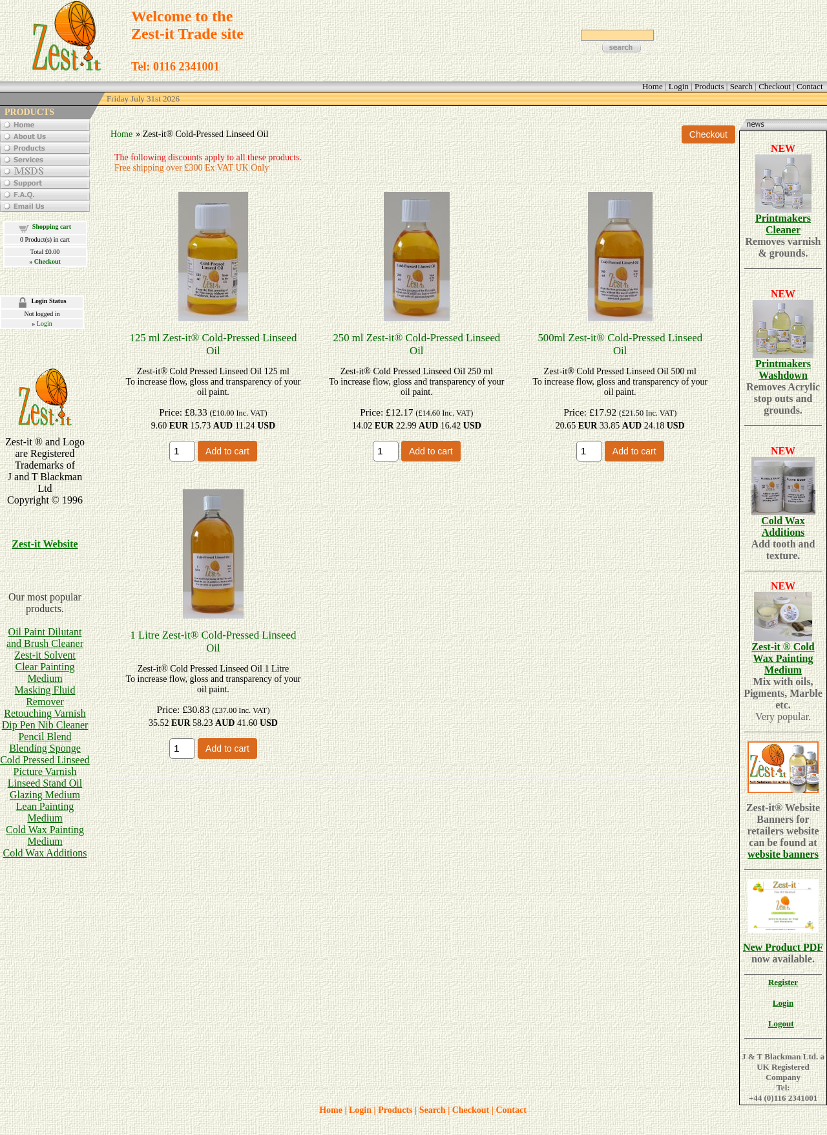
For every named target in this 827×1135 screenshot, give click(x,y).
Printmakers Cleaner (783, 224)
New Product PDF (783, 947)
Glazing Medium (45, 794)
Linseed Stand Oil (45, 783)
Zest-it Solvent (45, 655)
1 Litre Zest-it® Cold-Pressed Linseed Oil (213, 641)
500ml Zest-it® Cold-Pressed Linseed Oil (620, 344)
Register (783, 982)
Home (121, 134)
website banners (783, 854)
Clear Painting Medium (45, 672)
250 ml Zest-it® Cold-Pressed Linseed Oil (416, 344)
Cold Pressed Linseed (45, 759)
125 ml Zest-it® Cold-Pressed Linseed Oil (213, 344)
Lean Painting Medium (45, 812)
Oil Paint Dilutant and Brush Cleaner (44, 637)
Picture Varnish (45, 771)
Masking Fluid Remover (45, 695)
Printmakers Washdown (783, 369)
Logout (781, 1023)
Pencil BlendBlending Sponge (45, 742)
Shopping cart (51, 226)
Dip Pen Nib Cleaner (45, 724)
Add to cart (227, 451)
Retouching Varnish (44, 713)
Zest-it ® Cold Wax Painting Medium (782, 658)
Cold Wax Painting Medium (45, 835)
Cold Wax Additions (45, 852)
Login (44, 323)
